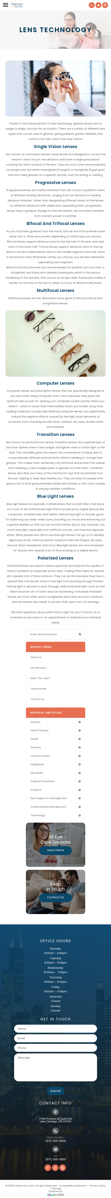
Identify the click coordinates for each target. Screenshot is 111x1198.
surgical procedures (43, 781)
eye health (37, 773)
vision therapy (39, 730)
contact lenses (40, 756)
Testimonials (38, 688)
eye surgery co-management (49, 798)
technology (38, 815)
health (35, 739)
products (36, 790)
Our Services (38, 667)
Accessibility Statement (73, 1185)
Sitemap (56, 1188)
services (36, 747)
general (35, 722)
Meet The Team (40, 678)
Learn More (55, 850)
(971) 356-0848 (55, 1141)
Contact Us (37, 699)
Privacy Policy (97, 1185)
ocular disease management (48, 806)
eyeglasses (37, 764)
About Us (36, 657)
